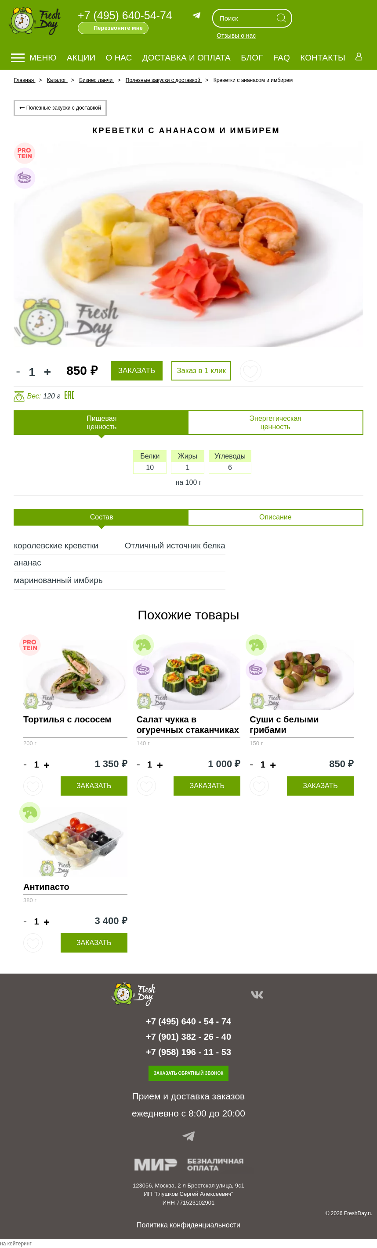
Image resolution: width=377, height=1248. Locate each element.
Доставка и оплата (186, 57)
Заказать (94, 785)
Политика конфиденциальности (188, 1225)
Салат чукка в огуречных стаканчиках (188, 725)
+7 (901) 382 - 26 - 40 (188, 1037)
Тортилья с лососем (67, 719)
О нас (119, 57)
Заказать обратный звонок (189, 1073)
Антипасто (46, 887)
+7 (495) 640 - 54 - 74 (188, 1021)
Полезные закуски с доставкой (60, 108)
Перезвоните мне (118, 28)
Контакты (322, 57)
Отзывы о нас (236, 36)
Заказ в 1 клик (201, 370)
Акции (81, 57)
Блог (252, 57)
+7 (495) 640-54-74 (125, 15)
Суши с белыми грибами (284, 725)
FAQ (281, 57)
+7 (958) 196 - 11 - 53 (188, 1052)
